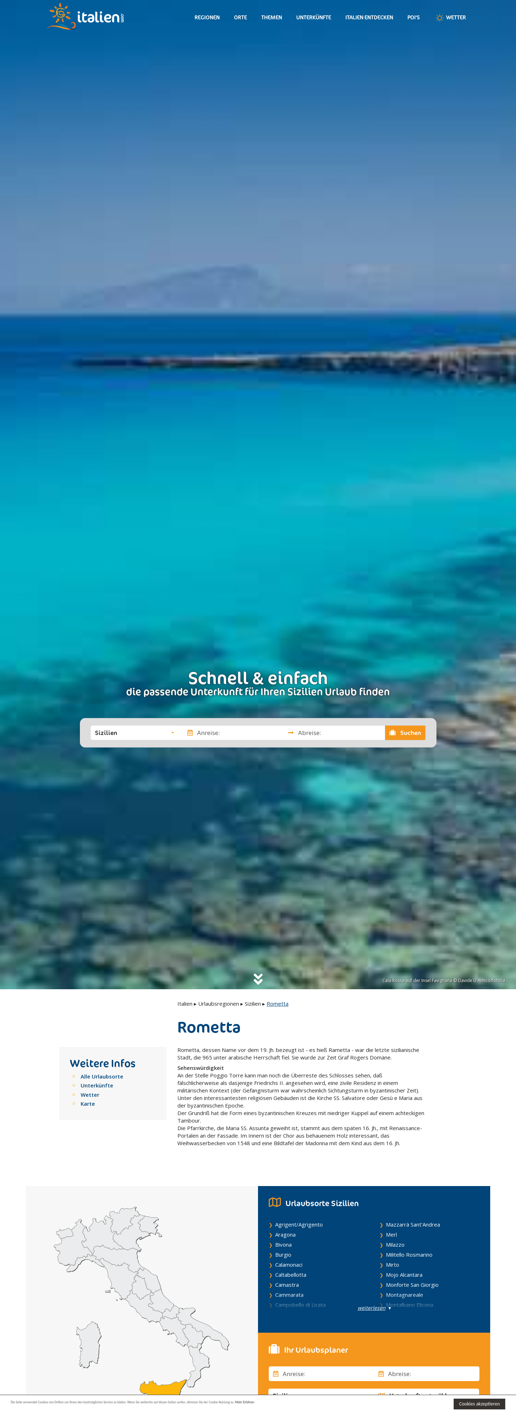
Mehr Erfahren (347, 1403)
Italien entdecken (369, 17)
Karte (88, 1103)
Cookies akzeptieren (479, 1404)
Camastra (287, 1280)
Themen (271, 17)
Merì (391, 1230)
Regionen (207, 17)
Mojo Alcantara (404, 1270)
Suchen (405, 732)
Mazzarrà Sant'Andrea (413, 1220)
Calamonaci (288, 1260)
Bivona (283, 1240)
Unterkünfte (313, 17)
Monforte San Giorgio (412, 1280)
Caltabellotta (290, 1270)
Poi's (413, 17)
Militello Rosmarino (409, 1250)
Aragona (285, 1230)
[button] (134, 732)
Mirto (392, 1260)
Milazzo (395, 1240)
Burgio (283, 1250)
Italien (184, 1003)
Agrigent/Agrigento (299, 1220)
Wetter (450, 18)
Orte (240, 17)
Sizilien (253, 1003)
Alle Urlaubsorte (102, 1076)
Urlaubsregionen (218, 1003)
